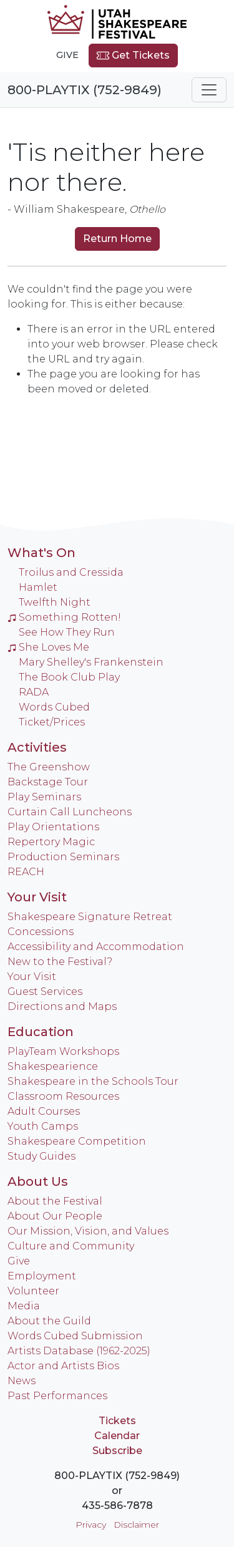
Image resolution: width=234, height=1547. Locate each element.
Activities (37, 747)
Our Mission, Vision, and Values (87, 1231)
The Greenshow (48, 767)
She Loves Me (48, 647)
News (21, 1381)
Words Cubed (54, 707)
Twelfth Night (54, 602)
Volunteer (33, 1291)
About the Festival (54, 1201)
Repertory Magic (51, 842)
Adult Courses (43, 1111)
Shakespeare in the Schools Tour (92, 1081)
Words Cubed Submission (75, 1336)
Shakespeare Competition (76, 1141)
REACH (25, 872)
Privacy (91, 1524)
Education (40, 1031)
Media (23, 1306)
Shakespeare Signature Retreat (89, 917)
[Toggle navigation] (209, 89)
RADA (34, 692)
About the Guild (49, 1321)
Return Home (117, 239)
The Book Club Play (69, 677)
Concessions (40, 932)
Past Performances (57, 1396)
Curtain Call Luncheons (69, 812)
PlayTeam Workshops (63, 1051)
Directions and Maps (62, 1006)
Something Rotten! (64, 617)
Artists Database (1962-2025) (78, 1351)
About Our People (54, 1216)
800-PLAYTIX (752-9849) (84, 89)
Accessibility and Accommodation (95, 947)
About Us (37, 1181)
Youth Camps (42, 1126)
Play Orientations (53, 827)
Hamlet (38, 587)
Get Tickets (133, 55)
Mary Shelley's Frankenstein (91, 662)
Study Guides (41, 1156)
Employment (41, 1276)
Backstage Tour (47, 782)
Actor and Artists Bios (63, 1366)
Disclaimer (136, 1524)
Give (67, 55)
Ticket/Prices (52, 722)
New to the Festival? (59, 961)
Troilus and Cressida (71, 572)
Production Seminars (63, 857)
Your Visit (37, 897)
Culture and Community (70, 1246)
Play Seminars (44, 797)
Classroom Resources (63, 1096)
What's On (41, 552)
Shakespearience (52, 1066)
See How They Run (67, 632)
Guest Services (44, 991)
